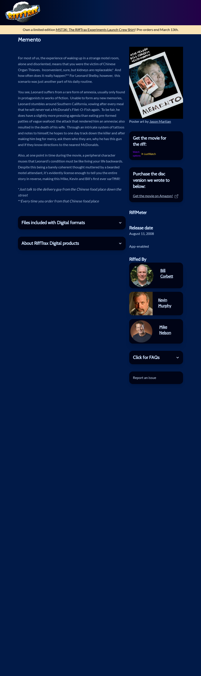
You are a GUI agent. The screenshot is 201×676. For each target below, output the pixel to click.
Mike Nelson (165, 329)
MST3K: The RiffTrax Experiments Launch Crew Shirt (95, 29)
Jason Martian (160, 121)
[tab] (156, 141)
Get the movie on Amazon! (155, 196)
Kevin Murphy (164, 302)
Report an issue (144, 377)
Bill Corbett (166, 273)
